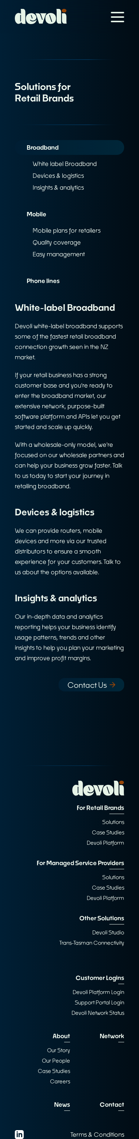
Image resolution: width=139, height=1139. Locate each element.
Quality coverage (57, 242)
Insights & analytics (58, 187)
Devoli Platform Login (98, 992)
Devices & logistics (58, 175)
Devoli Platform (105, 843)
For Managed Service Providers (80, 862)
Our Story (58, 1050)
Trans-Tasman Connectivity (91, 943)
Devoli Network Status (98, 1013)
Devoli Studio (108, 932)
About (61, 1035)
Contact (112, 1104)
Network (112, 1035)
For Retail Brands (100, 807)
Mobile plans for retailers (66, 230)
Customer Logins (100, 977)
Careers (60, 1081)
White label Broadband (65, 163)
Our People (56, 1060)
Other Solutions (101, 918)
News (62, 1104)
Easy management (59, 254)
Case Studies (108, 832)
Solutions (113, 822)
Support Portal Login (99, 1002)
